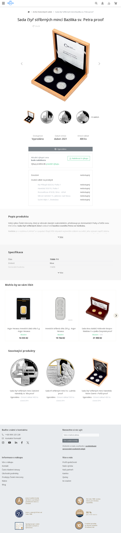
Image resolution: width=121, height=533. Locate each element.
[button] (27, 63)
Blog (4, 484)
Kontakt (5, 466)
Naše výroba (67, 466)
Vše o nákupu (7, 462)
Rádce (4, 481)
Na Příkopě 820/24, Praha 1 (49, 184)
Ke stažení (66, 481)
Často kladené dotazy (11, 469)
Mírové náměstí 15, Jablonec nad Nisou (54, 196)
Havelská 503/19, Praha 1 (48, 188)
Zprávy (65, 477)
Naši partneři (67, 469)
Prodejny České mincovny (12, 477)
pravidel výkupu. (52, 164)
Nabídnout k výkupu (78, 158)
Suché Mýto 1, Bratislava (48, 199)
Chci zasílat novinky (71, 441)
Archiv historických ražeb (42, 12)
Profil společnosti (69, 462)
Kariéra (65, 473)
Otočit (36, 27)
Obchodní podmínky (10, 473)
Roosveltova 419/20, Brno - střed (52, 192)
